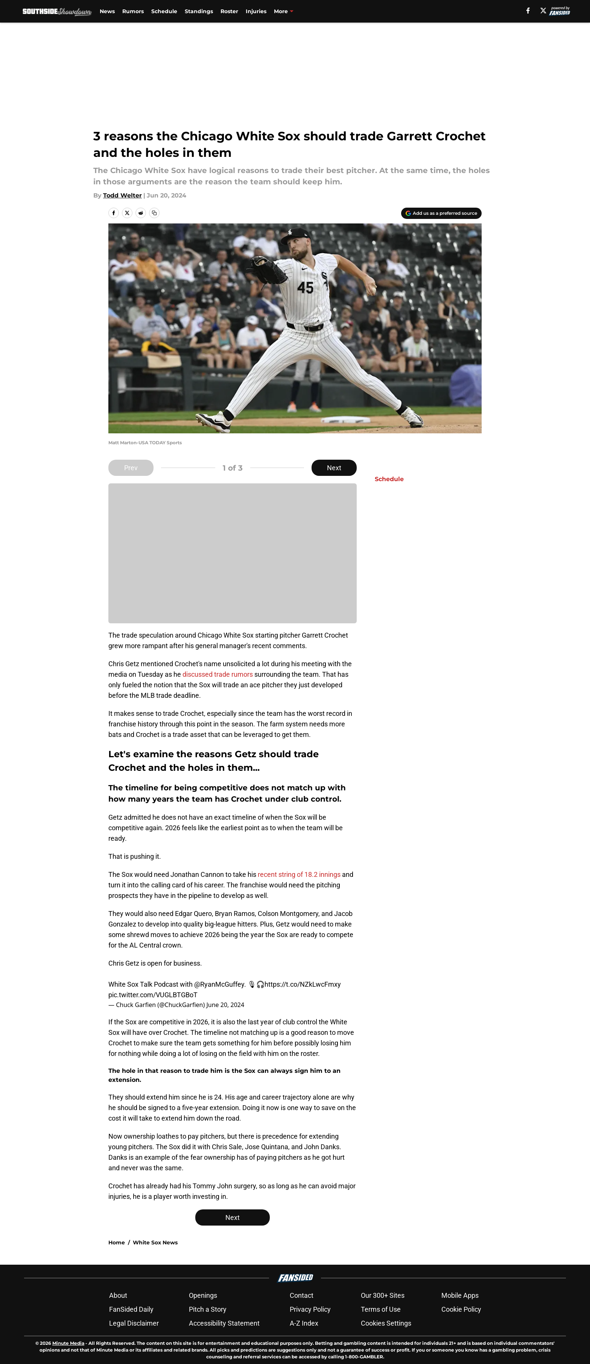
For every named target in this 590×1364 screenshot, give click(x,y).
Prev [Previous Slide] (131, 468)
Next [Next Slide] (334, 468)
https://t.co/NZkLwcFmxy (303, 984)
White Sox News (155, 1242)
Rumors (133, 11)
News (107, 11)
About (118, 1295)
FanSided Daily (131, 1309)
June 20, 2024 (225, 1005)
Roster (229, 11)
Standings (199, 11)
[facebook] (528, 11)
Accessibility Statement (224, 1323)
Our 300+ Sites (382, 1295)
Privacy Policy (310, 1309)
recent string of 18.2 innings (299, 874)
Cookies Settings (386, 1323)
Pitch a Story (208, 1309)
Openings (203, 1295)
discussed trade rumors (217, 674)
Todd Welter (122, 195)
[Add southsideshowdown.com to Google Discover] (441, 213)
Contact (301, 1295)
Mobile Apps (460, 1295)
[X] (543, 11)
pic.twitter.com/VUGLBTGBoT (153, 995)
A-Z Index (304, 1323)
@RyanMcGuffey (219, 984)
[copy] (154, 213)
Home (116, 1242)
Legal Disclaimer (134, 1323)
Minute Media (68, 1343)
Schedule (164, 11)
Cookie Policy (461, 1309)
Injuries (256, 11)
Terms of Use (381, 1309)
